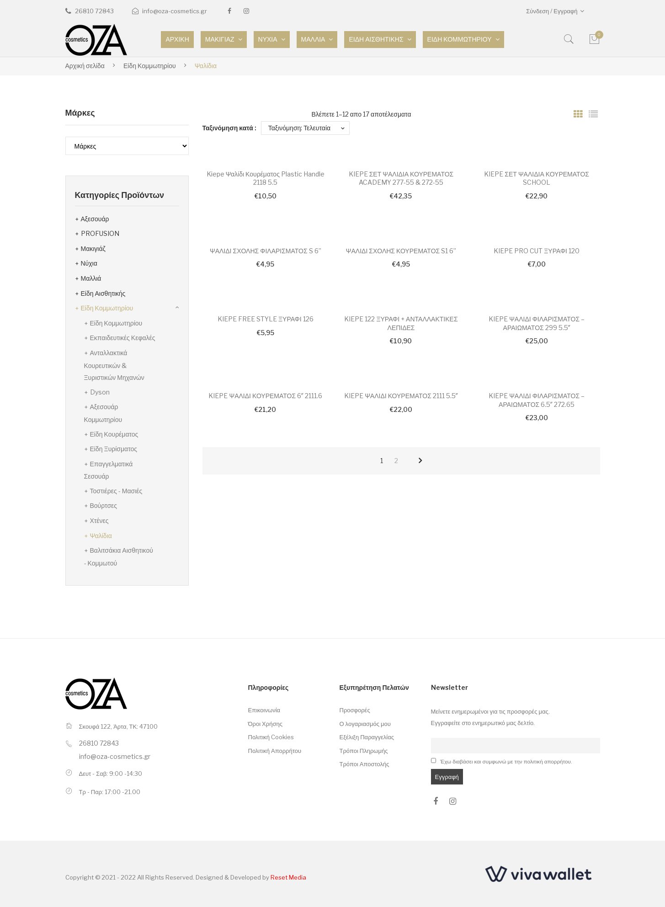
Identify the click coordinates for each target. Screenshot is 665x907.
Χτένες (99, 520)
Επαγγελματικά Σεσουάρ (108, 470)
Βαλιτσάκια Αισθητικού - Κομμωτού (118, 556)
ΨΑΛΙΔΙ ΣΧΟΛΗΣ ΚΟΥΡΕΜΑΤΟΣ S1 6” (401, 251)
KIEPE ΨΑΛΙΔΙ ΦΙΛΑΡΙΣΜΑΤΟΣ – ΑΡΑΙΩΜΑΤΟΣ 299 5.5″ (537, 323)
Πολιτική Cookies (271, 737)
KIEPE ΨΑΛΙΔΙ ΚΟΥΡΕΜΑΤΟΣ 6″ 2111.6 (265, 396)
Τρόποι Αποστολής (364, 764)
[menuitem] (177, 39)
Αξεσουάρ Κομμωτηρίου (103, 413)
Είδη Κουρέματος (114, 434)
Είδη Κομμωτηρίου (149, 65)
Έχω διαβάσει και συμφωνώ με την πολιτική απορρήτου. (506, 761)
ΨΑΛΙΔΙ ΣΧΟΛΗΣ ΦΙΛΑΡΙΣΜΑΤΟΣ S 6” (265, 251)
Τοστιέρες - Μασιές (116, 491)
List (593, 114)
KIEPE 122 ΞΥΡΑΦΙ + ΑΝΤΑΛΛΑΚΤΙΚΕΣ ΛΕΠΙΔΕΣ (401, 323)
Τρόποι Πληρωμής (364, 750)
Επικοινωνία (264, 710)
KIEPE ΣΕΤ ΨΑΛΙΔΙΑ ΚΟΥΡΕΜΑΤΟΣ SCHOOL (536, 178)
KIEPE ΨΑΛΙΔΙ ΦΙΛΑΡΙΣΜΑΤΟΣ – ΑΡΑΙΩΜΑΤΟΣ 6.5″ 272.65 (537, 400)
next (420, 461)
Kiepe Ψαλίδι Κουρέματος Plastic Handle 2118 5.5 (266, 178)
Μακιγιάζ (93, 248)
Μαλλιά (91, 278)
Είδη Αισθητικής (103, 293)
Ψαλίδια (101, 535)
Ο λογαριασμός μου (365, 723)
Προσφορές (355, 710)
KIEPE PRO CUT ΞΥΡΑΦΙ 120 (537, 251)
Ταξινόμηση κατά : (229, 128)
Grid (578, 114)
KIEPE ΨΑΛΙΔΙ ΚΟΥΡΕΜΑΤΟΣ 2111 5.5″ (401, 396)
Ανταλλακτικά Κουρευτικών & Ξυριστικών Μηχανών (114, 365)
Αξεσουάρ (95, 219)
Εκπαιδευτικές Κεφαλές (122, 337)
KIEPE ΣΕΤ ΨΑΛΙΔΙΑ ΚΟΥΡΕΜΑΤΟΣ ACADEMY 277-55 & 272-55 (401, 178)
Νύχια (89, 263)
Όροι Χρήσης (265, 723)
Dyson (100, 392)
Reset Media (288, 877)
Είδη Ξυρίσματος (114, 449)
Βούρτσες (103, 505)
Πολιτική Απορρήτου (275, 750)
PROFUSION (100, 233)
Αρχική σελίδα (85, 65)
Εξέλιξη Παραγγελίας (367, 737)
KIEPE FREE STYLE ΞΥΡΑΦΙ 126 (266, 319)
